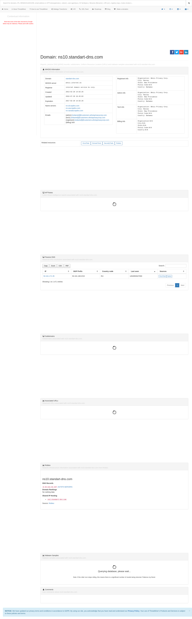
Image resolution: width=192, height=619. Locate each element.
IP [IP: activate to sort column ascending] (45, 271)
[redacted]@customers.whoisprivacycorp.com (89, 115)
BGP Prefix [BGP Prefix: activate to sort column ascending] (77, 271)
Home (5, 9)
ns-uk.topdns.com (72, 106)
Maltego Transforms (59, 9)
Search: (172, 266)
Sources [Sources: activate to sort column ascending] (163, 271)
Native (169, 276)
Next (182, 285)
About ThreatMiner (19, 9)
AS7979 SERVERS (65, 487)
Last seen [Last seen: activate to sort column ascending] (135, 271)
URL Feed (83, 9)
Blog (107, 9)
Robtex (118, 143)
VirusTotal (86, 143)
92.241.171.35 (48, 276)
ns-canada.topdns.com (74, 111)
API (73, 9)
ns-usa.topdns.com (73, 108)
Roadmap (96, 9)
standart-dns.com (72, 79)
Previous (170, 285)
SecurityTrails (108, 143)
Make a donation (121, 9)
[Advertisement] (18, 43)
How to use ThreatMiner (39, 9)
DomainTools (96, 143)
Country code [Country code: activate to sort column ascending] (107, 271)
